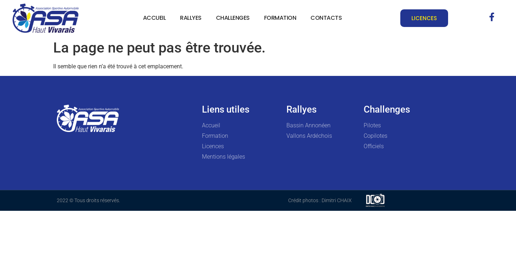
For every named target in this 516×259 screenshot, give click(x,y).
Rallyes (191, 18)
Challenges (233, 18)
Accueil (154, 18)
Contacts (326, 18)
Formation (280, 18)
